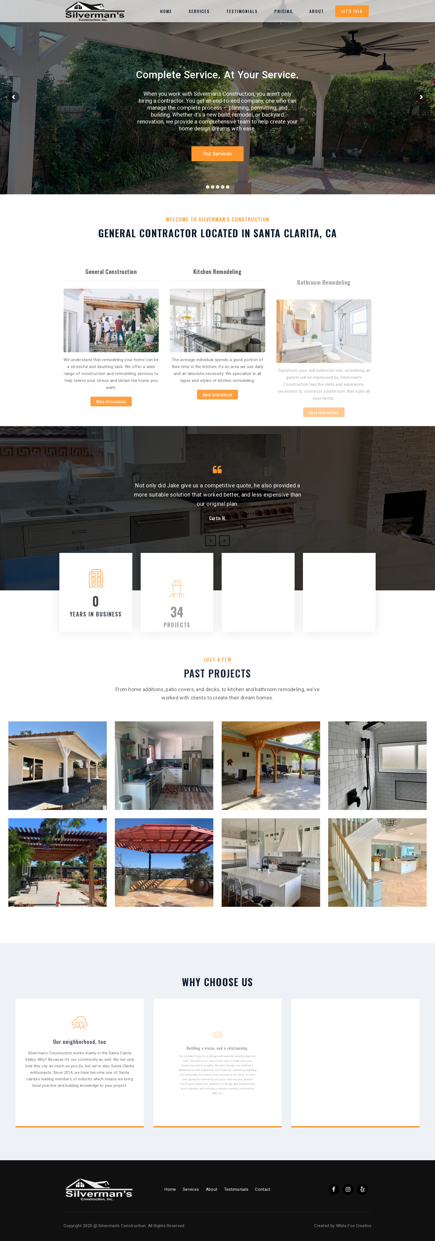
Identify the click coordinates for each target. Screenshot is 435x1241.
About (212, 1189)
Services (191, 1189)
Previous (210, 540)
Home (170, 1189)
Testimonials (236, 1189)
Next (224, 540)
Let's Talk (352, 11)
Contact (262, 1189)
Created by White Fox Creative (342, 1225)
